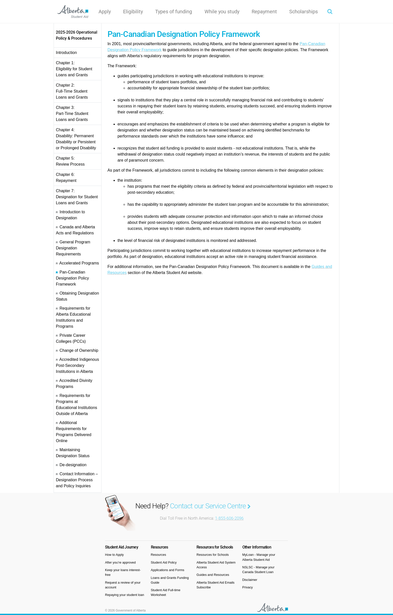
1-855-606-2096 (229, 518)
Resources (158, 555)
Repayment (264, 12)
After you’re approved (120, 562)
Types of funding (173, 12)
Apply (105, 12)
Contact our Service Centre (210, 506)
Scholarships (303, 12)
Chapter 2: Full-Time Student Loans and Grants (72, 91)
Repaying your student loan (124, 595)
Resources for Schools (213, 555)
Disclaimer (249, 580)
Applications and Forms (167, 570)
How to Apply (114, 555)
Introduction (66, 52)
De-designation (72, 465)
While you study (222, 12)
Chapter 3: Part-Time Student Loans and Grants (72, 113)
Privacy (247, 587)
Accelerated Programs (79, 263)
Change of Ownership (78, 350)
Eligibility (133, 12)
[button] (330, 11)
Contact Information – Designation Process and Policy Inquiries (77, 480)
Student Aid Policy (164, 562)
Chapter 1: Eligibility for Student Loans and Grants (74, 69)
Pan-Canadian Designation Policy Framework (72, 278)
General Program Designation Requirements (73, 248)
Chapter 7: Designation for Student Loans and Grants (77, 197)
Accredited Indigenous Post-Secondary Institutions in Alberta (77, 365)
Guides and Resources (213, 575)
